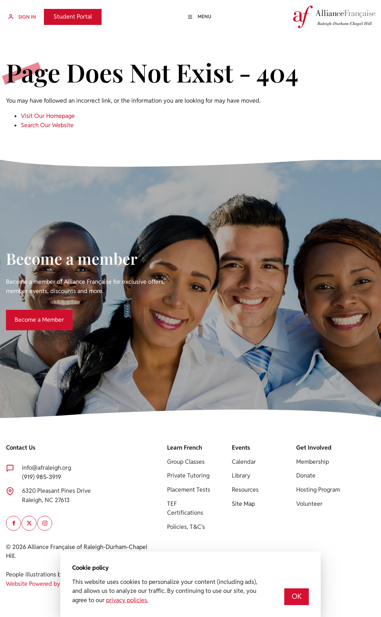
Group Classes (186, 462)
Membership (312, 462)
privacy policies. (127, 600)
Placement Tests (188, 490)
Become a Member (30, 314)
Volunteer (309, 504)
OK (297, 596)
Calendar (244, 462)
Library (241, 475)
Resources (245, 490)
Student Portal (63, 13)
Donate (306, 475)
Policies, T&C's (186, 527)
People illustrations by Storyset (47, 574)
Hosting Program (318, 490)
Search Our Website (47, 125)
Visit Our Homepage (48, 116)
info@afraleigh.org (46, 468)
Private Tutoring (188, 475)
